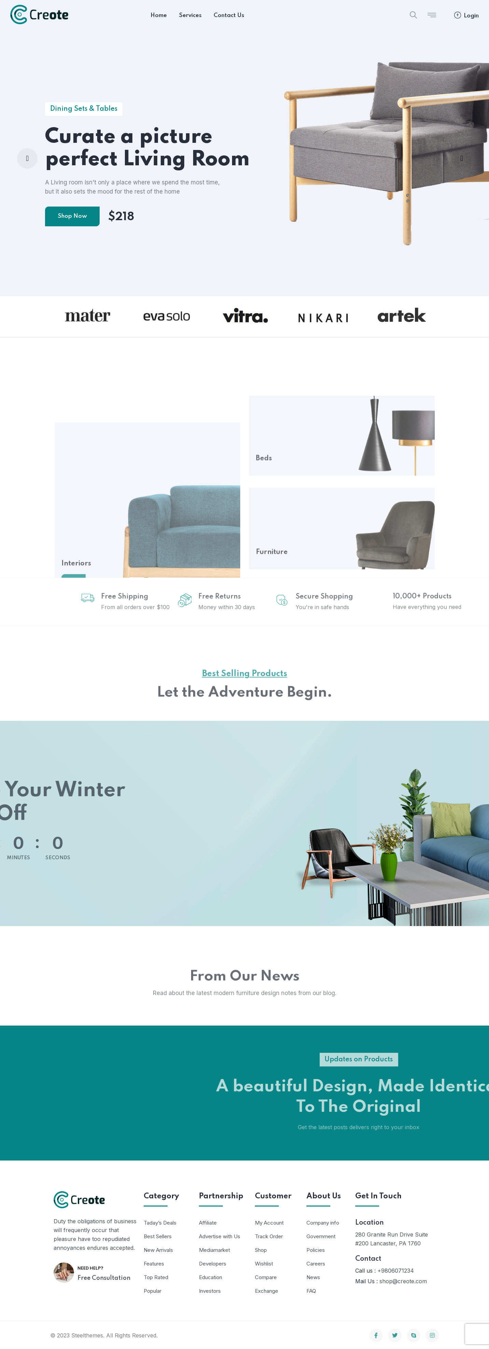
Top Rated (156, 1277)
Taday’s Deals (160, 1222)
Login (466, 16)
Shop (261, 1250)
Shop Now (72, 216)
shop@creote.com (403, 1281)
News (313, 1277)
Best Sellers (158, 1236)
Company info (322, 1222)
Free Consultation (103, 1278)
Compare (266, 1277)
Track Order (269, 1236)
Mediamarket (214, 1250)
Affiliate (208, 1222)
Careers (315, 1263)
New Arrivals (158, 1250)
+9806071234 (395, 1270)
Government (320, 1236)
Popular (152, 1291)
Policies (315, 1250)
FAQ (311, 1291)
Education (210, 1277)
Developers (212, 1263)
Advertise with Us (219, 1236)
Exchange (266, 1291)
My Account (269, 1222)
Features (154, 1263)
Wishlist (264, 1263)
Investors (210, 1291)
